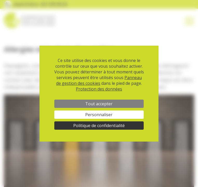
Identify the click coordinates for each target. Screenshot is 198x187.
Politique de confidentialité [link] (99, 125)
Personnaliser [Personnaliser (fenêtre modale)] (99, 114)
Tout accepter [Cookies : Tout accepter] (99, 104)
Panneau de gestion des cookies (99, 80)
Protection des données (99, 89)
